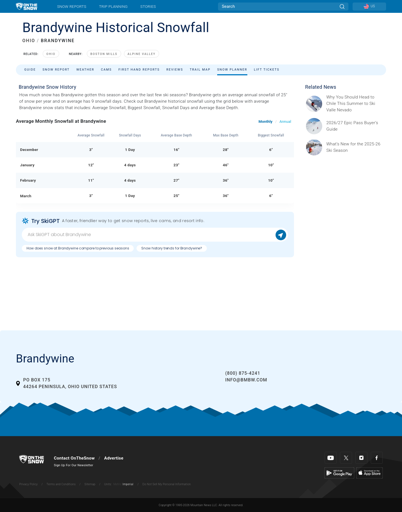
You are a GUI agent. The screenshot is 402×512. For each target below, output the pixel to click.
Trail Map (200, 69)
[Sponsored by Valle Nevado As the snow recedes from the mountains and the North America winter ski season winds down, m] (354, 103)
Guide (30, 69)
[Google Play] (339, 472)
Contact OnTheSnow (74, 458)
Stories (148, 6)
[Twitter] (346, 458)
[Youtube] (331, 458)
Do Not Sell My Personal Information (166, 484)
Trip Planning (113, 6)
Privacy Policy (28, 484)
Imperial (128, 484)
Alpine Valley (142, 54)
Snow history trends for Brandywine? (171, 248)
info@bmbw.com (246, 380)
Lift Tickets (266, 69)
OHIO (28, 40)
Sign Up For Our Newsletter (73, 465)
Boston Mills (104, 54)
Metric (117, 484)
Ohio (51, 54)
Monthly (265, 121)
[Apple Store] (369, 472)
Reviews (174, 69)
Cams (106, 69)
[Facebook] (377, 458)
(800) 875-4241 (242, 373)
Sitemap (90, 484)
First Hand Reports (139, 69)
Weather (85, 69)
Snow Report (56, 69)
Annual (285, 121)
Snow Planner (232, 69)
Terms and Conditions (60, 484)
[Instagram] (361, 458)
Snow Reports (71, 6)
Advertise (113, 458)
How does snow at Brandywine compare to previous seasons (78, 248)
